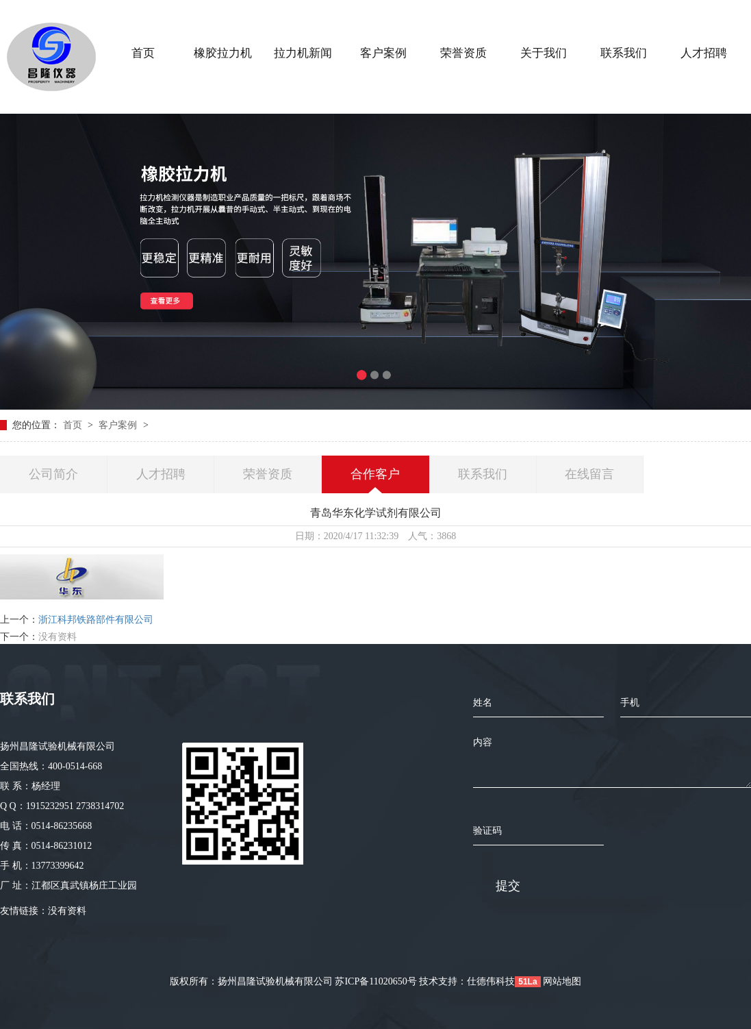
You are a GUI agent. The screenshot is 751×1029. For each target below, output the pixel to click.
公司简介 (53, 474)
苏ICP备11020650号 (375, 981)
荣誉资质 (267, 474)
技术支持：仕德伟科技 (467, 981)
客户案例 (119, 425)
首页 (74, 425)
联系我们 (482, 474)
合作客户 (375, 474)
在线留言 (589, 474)
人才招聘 (161, 474)
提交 (508, 886)
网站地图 (562, 981)
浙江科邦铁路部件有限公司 (95, 620)
